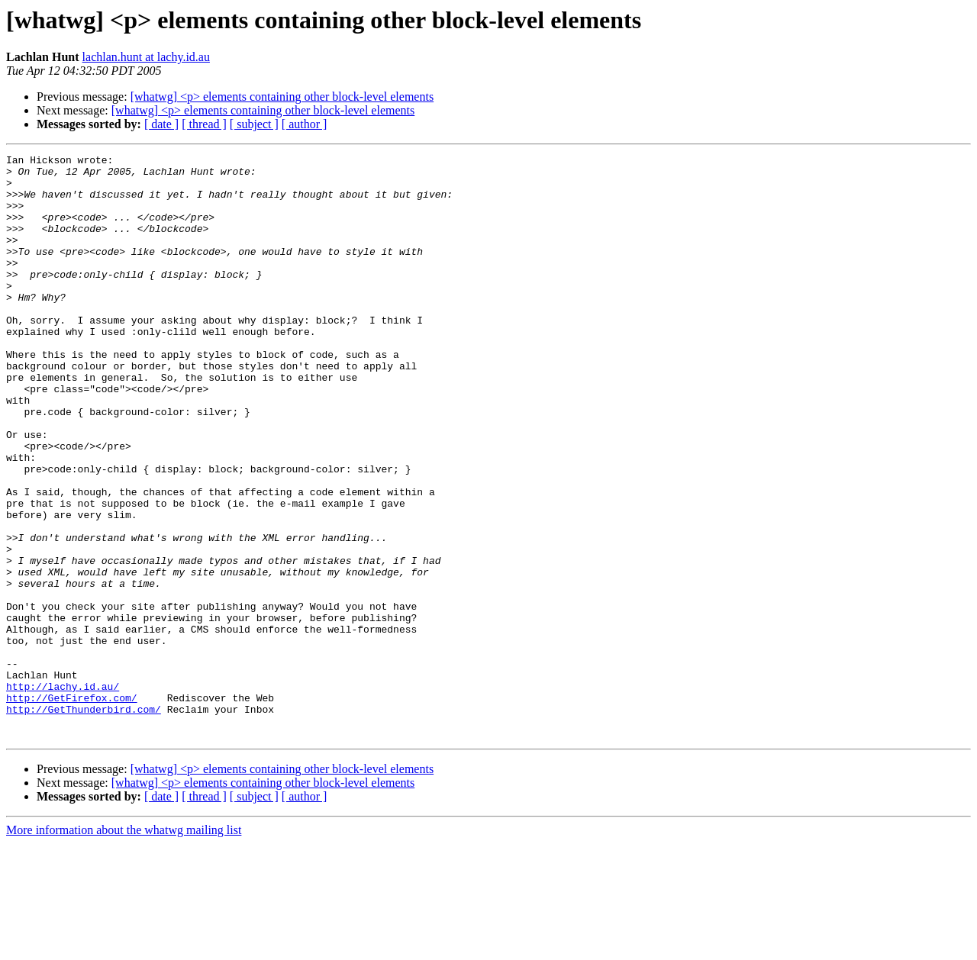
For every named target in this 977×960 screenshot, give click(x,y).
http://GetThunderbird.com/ (83, 821)
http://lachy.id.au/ (62, 794)
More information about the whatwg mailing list (123, 946)
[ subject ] (254, 124)
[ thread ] (204, 124)
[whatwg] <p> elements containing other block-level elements (282, 96)
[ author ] (304, 124)
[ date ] (161, 124)
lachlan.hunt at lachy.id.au (146, 56)
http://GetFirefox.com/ (71, 807)
